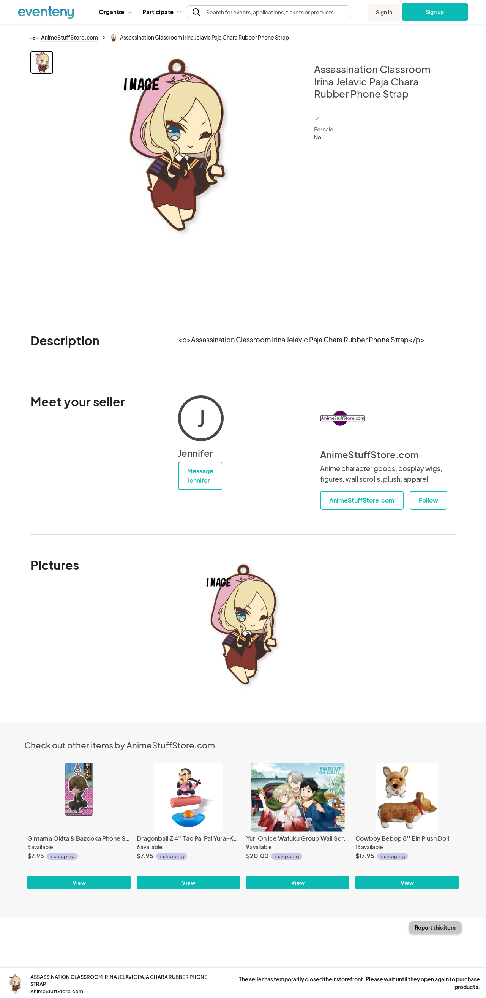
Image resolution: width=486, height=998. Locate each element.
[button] (115, 11)
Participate (161, 11)
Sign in (384, 12)
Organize (115, 11)
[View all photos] (178, 174)
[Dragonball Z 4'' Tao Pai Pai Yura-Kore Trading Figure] (188, 797)
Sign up (435, 11)
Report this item (435, 927)
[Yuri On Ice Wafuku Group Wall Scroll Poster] (297, 797)
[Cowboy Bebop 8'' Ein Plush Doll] (407, 797)
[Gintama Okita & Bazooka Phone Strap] (79, 797)
